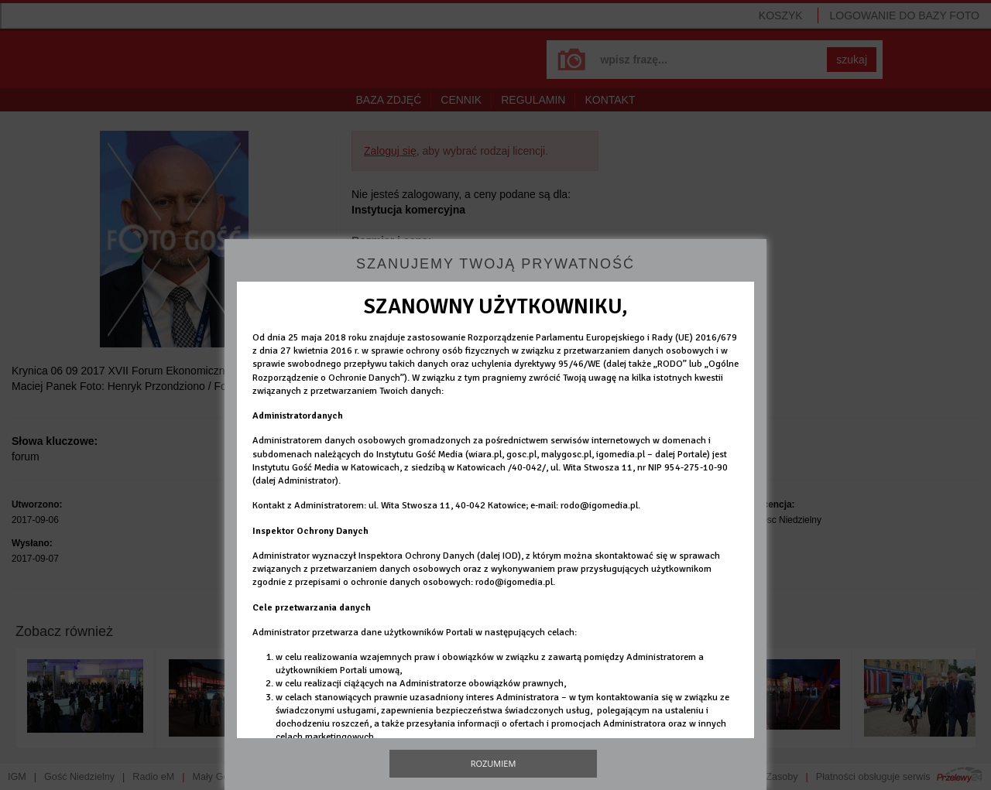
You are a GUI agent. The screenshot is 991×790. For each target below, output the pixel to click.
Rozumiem (493, 763)
